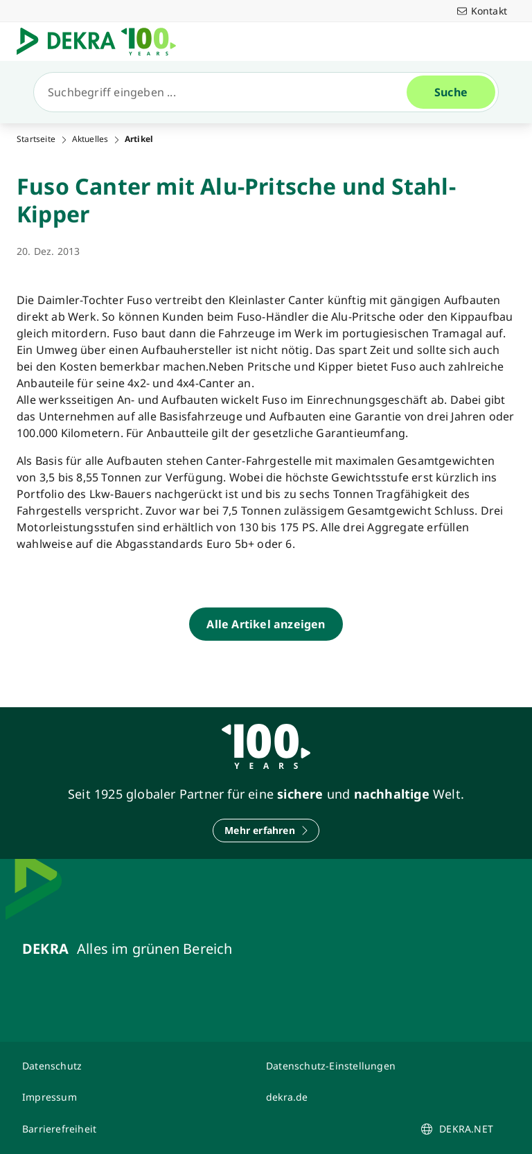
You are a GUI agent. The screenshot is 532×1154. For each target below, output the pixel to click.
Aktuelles (90, 139)
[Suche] (226, 92)
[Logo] (102, 41)
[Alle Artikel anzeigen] (265, 624)
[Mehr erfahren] (266, 830)
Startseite (36, 139)
